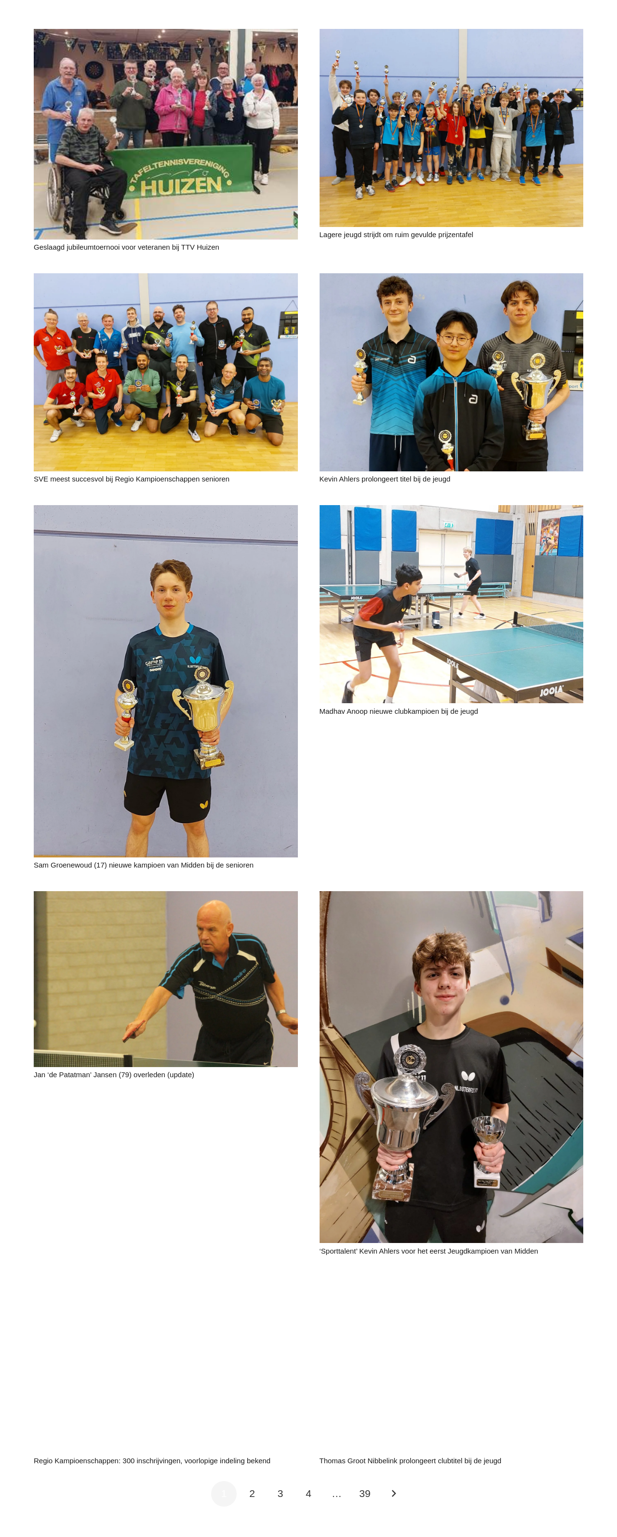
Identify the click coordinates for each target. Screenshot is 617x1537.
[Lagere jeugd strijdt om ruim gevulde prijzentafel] (452, 35)
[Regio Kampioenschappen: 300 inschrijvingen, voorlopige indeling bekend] (166, 1284)
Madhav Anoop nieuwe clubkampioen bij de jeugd (399, 711)
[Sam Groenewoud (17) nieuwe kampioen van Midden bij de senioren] (166, 512)
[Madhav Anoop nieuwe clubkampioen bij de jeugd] (452, 512)
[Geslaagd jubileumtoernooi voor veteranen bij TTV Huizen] (166, 35)
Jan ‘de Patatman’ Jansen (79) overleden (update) (114, 1074)
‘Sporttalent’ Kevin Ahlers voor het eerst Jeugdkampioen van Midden (431, 1251)
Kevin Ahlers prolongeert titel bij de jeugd (388, 479)
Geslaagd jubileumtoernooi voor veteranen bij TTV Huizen (126, 247)
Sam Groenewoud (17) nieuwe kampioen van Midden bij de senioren (147, 865)
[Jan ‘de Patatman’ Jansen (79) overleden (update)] (166, 898)
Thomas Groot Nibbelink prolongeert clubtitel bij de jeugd (411, 1461)
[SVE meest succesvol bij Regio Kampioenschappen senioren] (166, 280)
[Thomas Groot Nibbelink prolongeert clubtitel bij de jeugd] (452, 1284)
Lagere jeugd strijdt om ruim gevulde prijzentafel (396, 234)
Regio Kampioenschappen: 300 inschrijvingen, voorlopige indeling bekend (152, 1461)
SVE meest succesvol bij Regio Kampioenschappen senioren (131, 479)
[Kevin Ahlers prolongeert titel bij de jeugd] (452, 280)
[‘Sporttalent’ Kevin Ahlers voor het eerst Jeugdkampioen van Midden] (452, 898)
